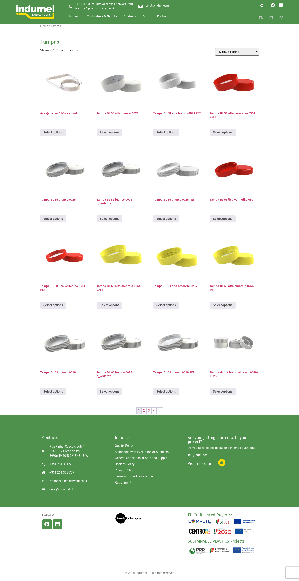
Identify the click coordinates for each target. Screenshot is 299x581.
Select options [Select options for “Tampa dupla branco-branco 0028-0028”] (222, 391)
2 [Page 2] (144, 410)
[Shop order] (237, 52)
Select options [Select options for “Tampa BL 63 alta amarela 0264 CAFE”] (109, 305)
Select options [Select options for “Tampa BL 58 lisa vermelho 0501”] (222, 219)
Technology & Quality (102, 16)
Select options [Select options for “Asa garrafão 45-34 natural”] (53, 132)
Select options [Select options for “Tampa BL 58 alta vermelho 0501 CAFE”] (222, 132)
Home (44, 26)
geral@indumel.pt (157, 5)
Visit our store (200, 463)
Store (146, 16)
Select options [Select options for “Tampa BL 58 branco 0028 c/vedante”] (109, 219)
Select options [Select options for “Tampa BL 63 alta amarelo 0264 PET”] (222, 305)
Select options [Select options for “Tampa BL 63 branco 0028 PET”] (166, 391)
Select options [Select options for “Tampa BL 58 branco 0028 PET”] (166, 219)
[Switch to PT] (271, 18)
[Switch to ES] (281, 18)
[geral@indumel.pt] (140, 6)
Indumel (75, 16)
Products (130, 16)
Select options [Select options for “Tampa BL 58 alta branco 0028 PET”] (166, 132)
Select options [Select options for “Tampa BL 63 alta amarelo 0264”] (166, 305)
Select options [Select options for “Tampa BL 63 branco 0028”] (53, 391)
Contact (162, 16)
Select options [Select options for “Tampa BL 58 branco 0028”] (53, 219)
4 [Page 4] (154, 410)
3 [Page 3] (149, 410)
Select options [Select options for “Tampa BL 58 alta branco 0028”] (109, 132)
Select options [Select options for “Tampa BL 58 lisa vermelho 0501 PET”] (53, 305)
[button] (262, 6)
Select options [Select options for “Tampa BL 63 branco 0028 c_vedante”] (109, 391)
